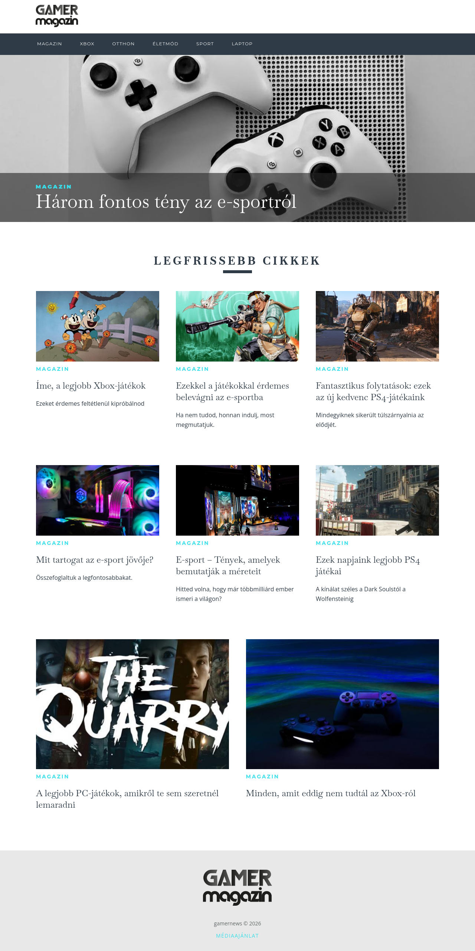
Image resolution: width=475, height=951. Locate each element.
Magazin (54, 186)
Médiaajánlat (237, 935)
